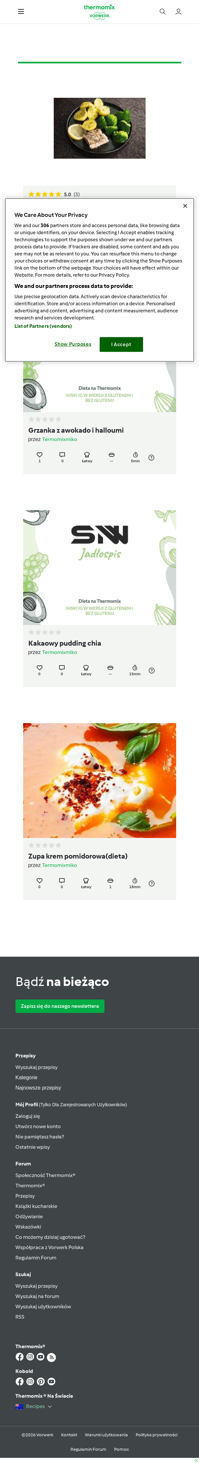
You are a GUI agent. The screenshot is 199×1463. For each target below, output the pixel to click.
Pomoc (121, 1449)
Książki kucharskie (36, 1206)
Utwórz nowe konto (38, 1126)
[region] (99, 280)
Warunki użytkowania (106, 1435)
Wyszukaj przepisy (36, 1067)
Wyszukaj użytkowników (43, 1306)
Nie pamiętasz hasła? (39, 1137)
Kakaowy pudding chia (64, 643)
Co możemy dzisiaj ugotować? (50, 1237)
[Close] (185, 206)
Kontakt (69, 1435)
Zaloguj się (27, 1116)
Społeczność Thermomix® (45, 1175)
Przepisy (25, 1056)
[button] (21, 11)
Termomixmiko (59, 439)
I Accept (121, 344)
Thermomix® (30, 1185)
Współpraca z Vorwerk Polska (49, 1247)
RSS (19, 1317)
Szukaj (23, 1274)
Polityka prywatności (156, 1435)
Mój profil (71, 1104)
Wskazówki (28, 1227)
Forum (23, 1164)
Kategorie (26, 1077)
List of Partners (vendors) (43, 326)
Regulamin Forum (35, 1258)
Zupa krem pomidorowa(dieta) (78, 856)
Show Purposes (73, 344)
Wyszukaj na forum (37, 1296)
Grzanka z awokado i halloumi (76, 430)
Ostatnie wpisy (32, 1147)
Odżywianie (29, 1216)
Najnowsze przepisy (38, 1087)
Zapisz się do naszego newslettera (60, 1006)
